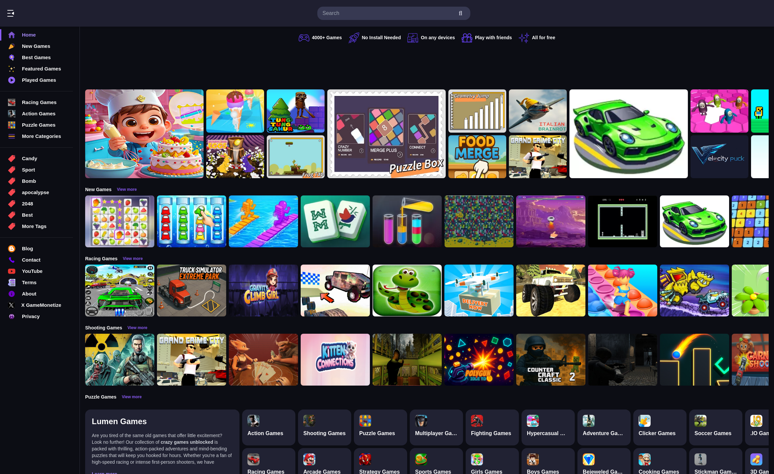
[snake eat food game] (407, 290)
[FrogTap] (296, 156)
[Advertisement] (427, 65)
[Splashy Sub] (479, 221)
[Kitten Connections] (335, 360)
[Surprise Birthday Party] (144, 133)
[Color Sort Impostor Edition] (191, 221)
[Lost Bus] (407, 360)
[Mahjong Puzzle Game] (335, 221)
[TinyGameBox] (386, 133)
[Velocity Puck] (719, 156)
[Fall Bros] (719, 111)
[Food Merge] (477, 156)
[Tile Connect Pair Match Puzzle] (119, 221)
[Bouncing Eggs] (235, 156)
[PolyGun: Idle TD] (479, 360)
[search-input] (388, 13)
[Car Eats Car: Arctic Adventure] (694, 290)
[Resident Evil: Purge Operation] (622, 360)
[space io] (550, 221)
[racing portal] (628, 133)
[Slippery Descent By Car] (335, 290)
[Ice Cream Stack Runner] (235, 111)
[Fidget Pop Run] (622, 290)
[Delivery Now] (479, 290)
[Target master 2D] (694, 360)
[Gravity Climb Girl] (263, 290)
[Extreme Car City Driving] (119, 290)
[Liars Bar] (263, 360)
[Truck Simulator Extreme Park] (191, 290)
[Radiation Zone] (119, 360)
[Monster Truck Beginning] (550, 290)
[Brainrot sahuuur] (538, 111)
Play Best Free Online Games (43, 13)
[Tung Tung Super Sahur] (296, 111)
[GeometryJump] (477, 111)
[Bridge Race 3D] (263, 221)
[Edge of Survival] (622, 221)
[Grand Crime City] (538, 156)
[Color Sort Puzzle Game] (407, 221)
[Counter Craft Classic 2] (550, 360)
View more (127, 189)
